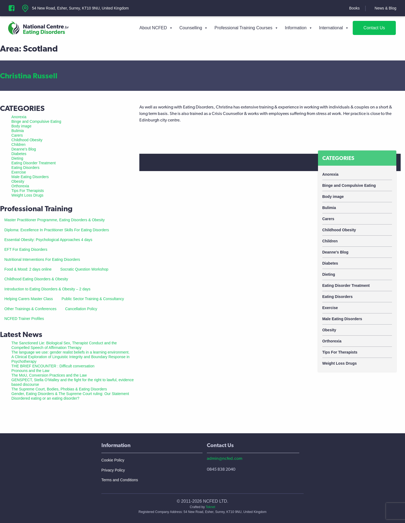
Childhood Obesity (339, 230)
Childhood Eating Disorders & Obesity (36, 279)
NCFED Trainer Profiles (24, 318)
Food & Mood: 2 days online (28, 269)
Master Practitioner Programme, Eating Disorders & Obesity (54, 220)
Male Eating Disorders (342, 319)
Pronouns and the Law (30, 370)
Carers (328, 219)
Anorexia (330, 174)
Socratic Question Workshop (84, 269)
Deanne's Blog (335, 252)
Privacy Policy (113, 470)
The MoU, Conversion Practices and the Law (49, 375)
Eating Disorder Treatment (346, 285)
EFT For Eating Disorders (25, 249)
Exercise (330, 308)
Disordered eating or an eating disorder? (45, 398)
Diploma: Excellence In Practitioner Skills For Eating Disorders (56, 230)
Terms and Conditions (119, 480)
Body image (333, 196)
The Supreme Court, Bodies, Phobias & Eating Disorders (59, 389)
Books (354, 8)
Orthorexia (332, 341)
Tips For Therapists (340, 352)
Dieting (328, 274)
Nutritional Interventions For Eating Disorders (42, 259)
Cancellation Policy (81, 309)
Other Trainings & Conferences (30, 309)
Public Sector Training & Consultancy (93, 299)
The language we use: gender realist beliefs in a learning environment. (70, 352)
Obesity (329, 330)
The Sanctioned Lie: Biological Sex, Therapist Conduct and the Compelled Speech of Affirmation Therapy (64, 345)
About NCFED (156, 28)
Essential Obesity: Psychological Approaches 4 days (48, 240)
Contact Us (374, 27)
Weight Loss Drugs (339, 363)
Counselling (193, 28)
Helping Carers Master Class (28, 299)
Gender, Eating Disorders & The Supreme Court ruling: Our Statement (70, 394)
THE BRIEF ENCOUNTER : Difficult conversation (52, 366)
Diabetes (330, 263)
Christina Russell (28, 75)
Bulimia (329, 208)
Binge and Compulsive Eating (349, 185)
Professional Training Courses (246, 28)
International (334, 28)
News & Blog (385, 8)
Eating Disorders (337, 296)
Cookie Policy (112, 460)
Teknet (210, 507)
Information (299, 28)
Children (330, 241)
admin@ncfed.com (224, 458)
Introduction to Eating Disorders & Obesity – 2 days (47, 289)
